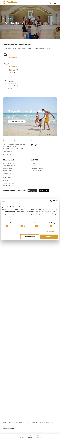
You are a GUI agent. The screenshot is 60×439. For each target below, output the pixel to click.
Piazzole (33, 165)
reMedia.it (13, 428)
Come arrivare (14, 154)
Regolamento (7, 168)
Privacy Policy (7, 170)
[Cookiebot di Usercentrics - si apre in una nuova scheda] (51, 201)
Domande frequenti (9, 163)
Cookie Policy (7, 173)
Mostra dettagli (51, 231)
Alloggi (33, 163)
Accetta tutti (49, 236)
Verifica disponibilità (37, 170)
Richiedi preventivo (37, 168)
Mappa (5, 180)
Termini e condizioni (9, 165)
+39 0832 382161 (13, 57)
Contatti (5, 154)
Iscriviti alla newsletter (16, 121)
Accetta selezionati (29, 236)
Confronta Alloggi (8, 183)
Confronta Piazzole (9, 185)
